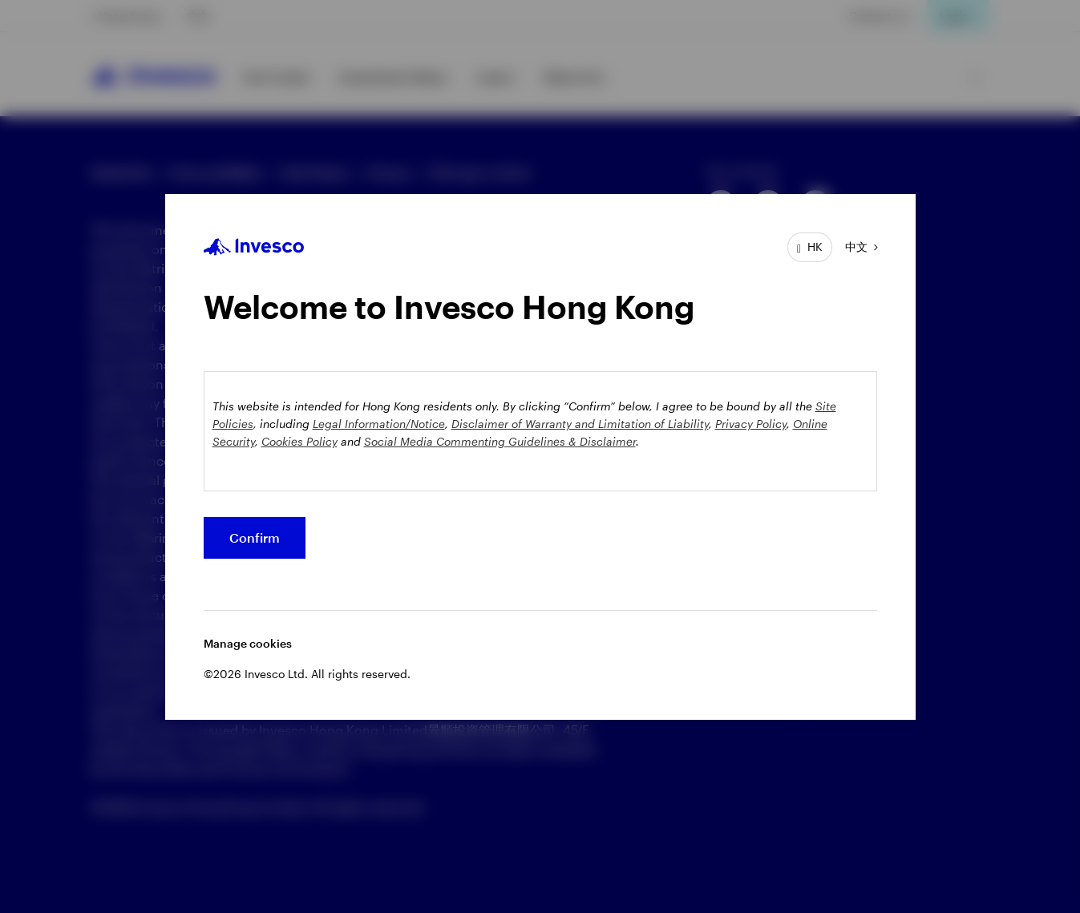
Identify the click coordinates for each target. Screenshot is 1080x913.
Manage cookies (248, 643)
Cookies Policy (299, 441)
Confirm (254, 537)
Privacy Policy (751, 423)
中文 (856, 246)
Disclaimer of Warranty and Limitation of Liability (580, 423)
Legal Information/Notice (379, 423)
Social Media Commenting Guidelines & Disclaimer (500, 441)
